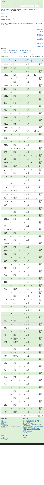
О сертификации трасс (26, 425)
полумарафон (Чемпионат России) (25, 50)
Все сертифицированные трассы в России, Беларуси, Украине (33, 426)
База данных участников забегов (28, 423)
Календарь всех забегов (27, 420)
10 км (33, 50)
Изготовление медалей (35, 3)
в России (37, 429)
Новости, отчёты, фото (39, 46)
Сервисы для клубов (4, 421)
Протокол (41, 38)
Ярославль (2, 13)
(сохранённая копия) (40, 35)
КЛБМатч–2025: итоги (4, 438)
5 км (36, 50)
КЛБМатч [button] (24, 3)
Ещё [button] (29, 3)
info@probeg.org (25, 437)
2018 (34, 424)
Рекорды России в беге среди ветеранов (29, 427)
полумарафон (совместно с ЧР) (13, 50)
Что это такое (3, 437)
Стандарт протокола (26, 432)
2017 (36, 424)
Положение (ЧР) (40, 34)
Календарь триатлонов (26, 422)
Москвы (32, 421)
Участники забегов (18, 3)
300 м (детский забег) (13, 52)
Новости (4, 3)
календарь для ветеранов (35, 420)
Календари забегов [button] (10, 3)
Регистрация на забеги (4, 422)
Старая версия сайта (4, 425)
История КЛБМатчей (4, 439)
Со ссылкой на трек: (15, 54)
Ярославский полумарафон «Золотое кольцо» (13, 12)
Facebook (14, 426)
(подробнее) (15, 18)
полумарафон (4, 50)
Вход (41, 6)
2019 (32, 424)
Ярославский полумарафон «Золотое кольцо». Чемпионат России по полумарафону (20, 9)
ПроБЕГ (3, 1)
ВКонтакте (10, 426)
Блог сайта (2, 423)
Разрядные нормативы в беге (27, 431)
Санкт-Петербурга (38, 421)
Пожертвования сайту (4, 424)
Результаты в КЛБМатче (23, 52)
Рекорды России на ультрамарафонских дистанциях (31, 428)
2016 (38, 424)
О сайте (2, 420)
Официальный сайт (40, 29)
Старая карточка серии (39, 43)
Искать (37, 6)
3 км (39, 50)
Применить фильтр (4, 56)
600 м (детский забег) (5, 52)
